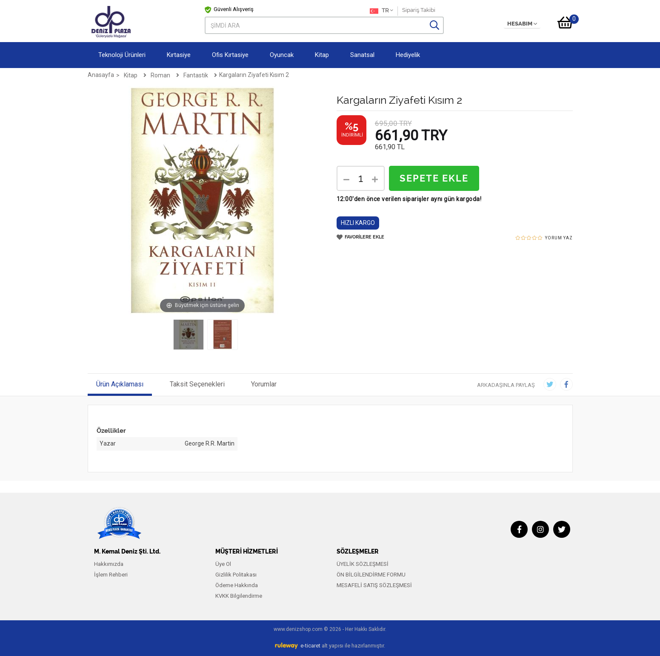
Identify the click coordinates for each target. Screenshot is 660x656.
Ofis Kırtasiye (230, 55)
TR (381, 11)
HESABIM (522, 23)
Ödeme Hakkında (236, 585)
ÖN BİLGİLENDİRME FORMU (371, 574)
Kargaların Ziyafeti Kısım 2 (254, 74)
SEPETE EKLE (434, 178)
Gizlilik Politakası (236, 574)
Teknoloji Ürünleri (122, 55)
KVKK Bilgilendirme (238, 596)
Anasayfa (101, 74)
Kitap (322, 55)
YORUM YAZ (559, 238)
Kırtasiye (179, 55)
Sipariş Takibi (418, 10)
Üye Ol (223, 564)
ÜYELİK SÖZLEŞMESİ (363, 564)
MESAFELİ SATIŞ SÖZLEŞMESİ (374, 585)
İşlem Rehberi (111, 574)
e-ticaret (310, 645)
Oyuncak (282, 55)
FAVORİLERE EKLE (360, 237)
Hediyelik (408, 55)
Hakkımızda (108, 564)
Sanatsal (362, 55)
